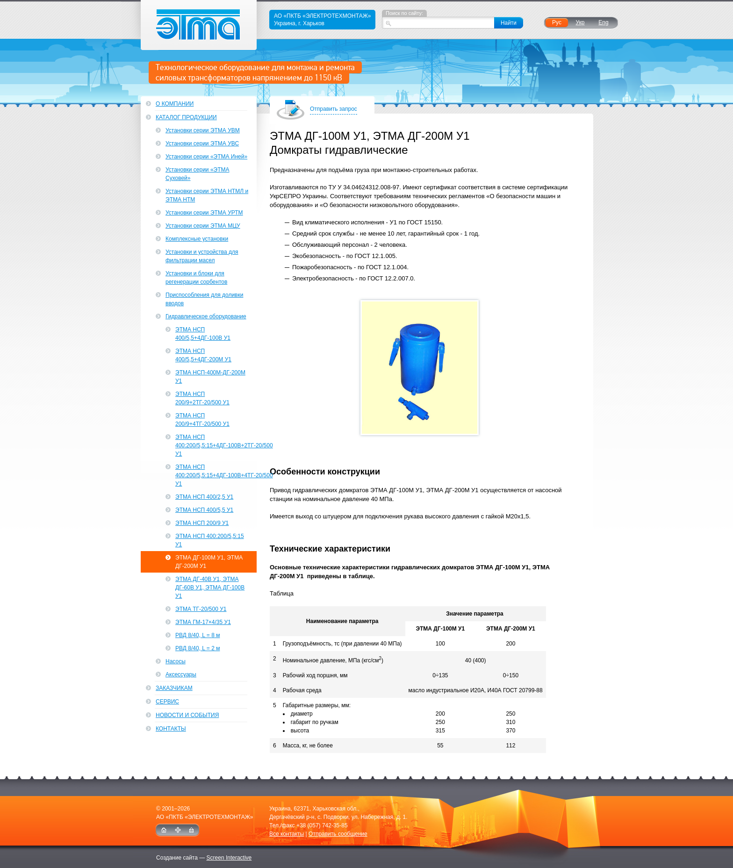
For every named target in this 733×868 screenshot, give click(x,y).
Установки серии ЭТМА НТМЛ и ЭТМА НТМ (206, 195)
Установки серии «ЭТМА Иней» (206, 156)
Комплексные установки (196, 239)
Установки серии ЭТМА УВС (202, 143)
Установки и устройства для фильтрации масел (201, 256)
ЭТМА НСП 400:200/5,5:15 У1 (209, 540)
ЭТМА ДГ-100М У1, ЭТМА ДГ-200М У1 (209, 561)
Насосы (175, 661)
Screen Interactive (229, 857)
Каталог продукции (186, 117)
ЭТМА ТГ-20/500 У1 (200, 609)
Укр (579, 22)
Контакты (171, 728)
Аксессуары (180, 674)
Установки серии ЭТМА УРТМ (204, 212)
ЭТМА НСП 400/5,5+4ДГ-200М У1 (203, 355)
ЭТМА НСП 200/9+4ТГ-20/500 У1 (202, 419)
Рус (556, 22)
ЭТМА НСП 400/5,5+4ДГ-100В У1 (202, 333)
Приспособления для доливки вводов (204, 299)
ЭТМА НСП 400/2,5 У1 (204, 497)
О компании (175, 103)
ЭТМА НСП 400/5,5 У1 (204, 510)
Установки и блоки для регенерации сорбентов (196, 277)
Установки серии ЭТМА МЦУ (202, 225)
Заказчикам (174, 688)
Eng (603, 22)
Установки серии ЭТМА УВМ (202, 130)
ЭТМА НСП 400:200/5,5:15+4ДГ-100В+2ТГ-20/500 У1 (216, 445)
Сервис (167, 701)
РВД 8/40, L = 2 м (197, 648)
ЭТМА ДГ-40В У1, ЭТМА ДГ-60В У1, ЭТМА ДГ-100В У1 (209, 587)
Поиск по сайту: (404, 13)
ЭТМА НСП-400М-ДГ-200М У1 (210, 376)
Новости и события (187, 715)
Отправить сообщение (338, 834)
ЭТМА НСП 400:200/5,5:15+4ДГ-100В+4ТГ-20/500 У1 (216, 475)
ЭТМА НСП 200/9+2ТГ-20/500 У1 (202, 398)
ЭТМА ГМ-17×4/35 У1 (203, 622)
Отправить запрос (333, 110)
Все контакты (286, 834)
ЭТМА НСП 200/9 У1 (202, 523)
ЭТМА (199, 25)
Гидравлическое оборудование (205, 316)
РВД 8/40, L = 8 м (197, 635)
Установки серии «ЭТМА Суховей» (197, 173)
